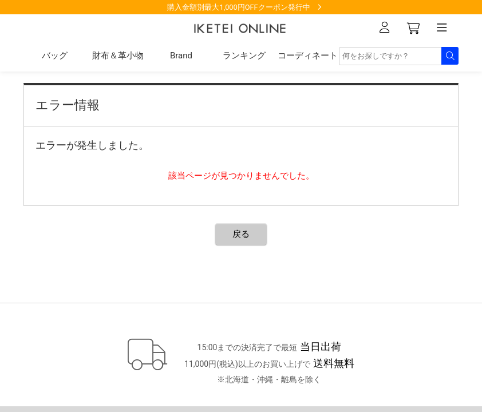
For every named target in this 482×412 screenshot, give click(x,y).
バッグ (55, 55)
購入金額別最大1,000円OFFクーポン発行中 (238, 7)
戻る (241, 234)
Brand (181, 55)
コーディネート (308, 55)
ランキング (244, 55)
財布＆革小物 (118, 55)
